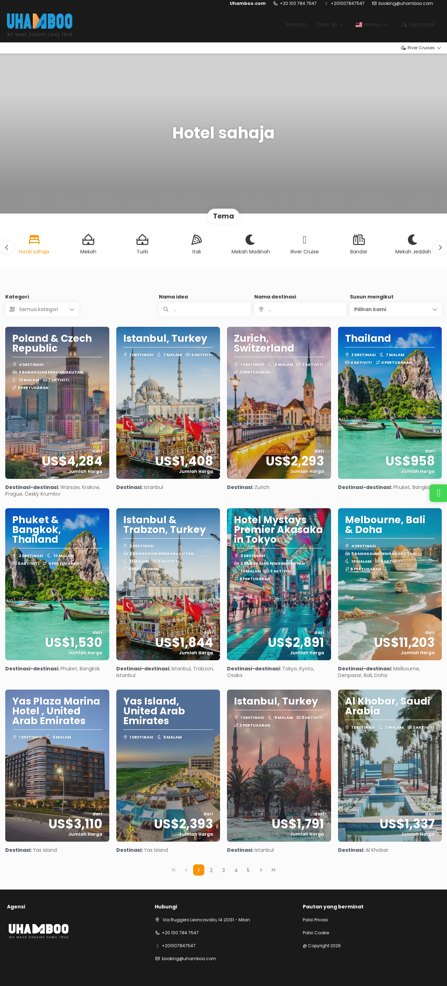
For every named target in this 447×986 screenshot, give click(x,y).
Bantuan (296, 24)
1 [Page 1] (198, 870)
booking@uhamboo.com (406, 3)
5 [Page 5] (248, 870)
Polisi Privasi (315, 920)
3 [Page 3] (223, 870)
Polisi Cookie (316, 933)
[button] (7, 247)
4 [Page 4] (236, 870)
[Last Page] (273, 870)
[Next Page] (261, 870)
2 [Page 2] (211, 870)
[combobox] (300, 309)
